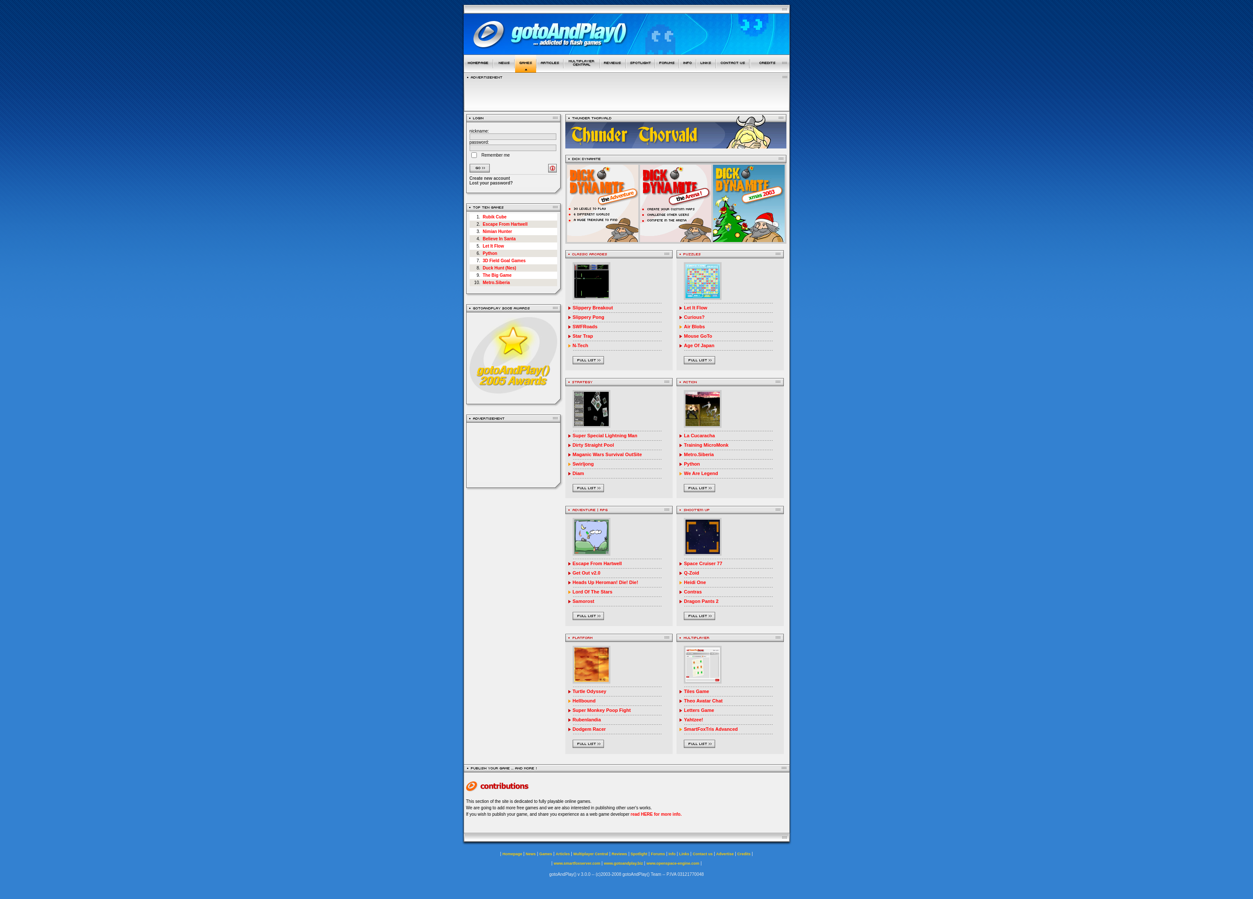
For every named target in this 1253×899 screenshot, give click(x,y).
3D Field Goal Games (504, 260)
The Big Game (497, 275)
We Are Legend (701, 473)
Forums (658, 854)
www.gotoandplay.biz (623, 863)
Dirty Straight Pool (593, 445)
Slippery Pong (588, 317)
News (531, 854)
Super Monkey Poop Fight (602, 710)
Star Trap (583, 336)
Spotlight (639, 854)
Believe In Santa (499, 238)
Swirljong (583, 463)
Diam (578, 473)
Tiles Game (696, 691)
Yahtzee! (693, 719)
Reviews (619, 854)
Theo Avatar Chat (703, 700)
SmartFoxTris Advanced (711, 729)
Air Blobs (694, 326)
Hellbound (584, 700)
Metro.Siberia (496, 282)
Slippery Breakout (593, 307)
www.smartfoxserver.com (577, 863)
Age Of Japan (699, 345)
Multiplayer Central (590, 854)
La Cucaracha (699, 435)
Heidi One (695, 582)
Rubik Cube (495, 217)
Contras (693, 591)
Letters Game (699, 710)
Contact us (703, 854)
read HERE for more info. (656, 814)
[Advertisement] (513, 455)
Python (490, 253)
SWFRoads (585, 326)
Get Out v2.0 (587, 572)
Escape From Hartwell (505, 224)
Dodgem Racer (589, 729)
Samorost (584, 601)
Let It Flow (493, 246)
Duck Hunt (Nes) (499, 268)
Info (672, 854)
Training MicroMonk (706, 445)
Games (545, 854)
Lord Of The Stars (593, 591)
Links (684, 854)
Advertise (725, 854)
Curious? (694, 317)
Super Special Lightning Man (605, 435)
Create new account (490, 178)
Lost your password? (491, 183)
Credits (744, 854)
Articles (562, 854)
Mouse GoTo (698, 336)
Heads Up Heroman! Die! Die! (605, 582)
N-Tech (580, 345)
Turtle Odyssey (590, 691)
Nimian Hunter (497, 231)
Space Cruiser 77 (703, 563)
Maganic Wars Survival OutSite (607, 454)
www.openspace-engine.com (672, 863)
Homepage (512, 854)
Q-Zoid (691, 572)
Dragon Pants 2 (701, 601)
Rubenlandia (587, 719)
